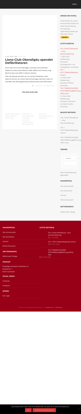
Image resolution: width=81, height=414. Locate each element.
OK (28, 410)
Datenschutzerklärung (44, 410)
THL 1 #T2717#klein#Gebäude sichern (69, 72)
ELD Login (6, 296)
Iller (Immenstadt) (66, 186)
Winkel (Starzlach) (66, 200)
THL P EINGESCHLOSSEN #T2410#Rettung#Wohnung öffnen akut (70, 91)
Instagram (6, 285)
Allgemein (38, 85)
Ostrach (63, 195)
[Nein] (79, 409)
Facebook (6, 281)
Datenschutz (49, 307)
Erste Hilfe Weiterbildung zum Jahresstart (46, 116)
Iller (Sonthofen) (66, 191)
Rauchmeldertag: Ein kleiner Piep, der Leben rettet (12, 116)
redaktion (22, 56)
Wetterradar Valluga (67, 212)
